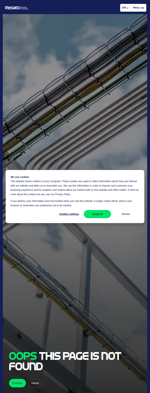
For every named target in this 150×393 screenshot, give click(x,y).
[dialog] (75, 196)
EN (125, 7)
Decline (126, 214)
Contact (17, 383)
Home (35, 383)
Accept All (97, 214)
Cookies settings (69, 214)
